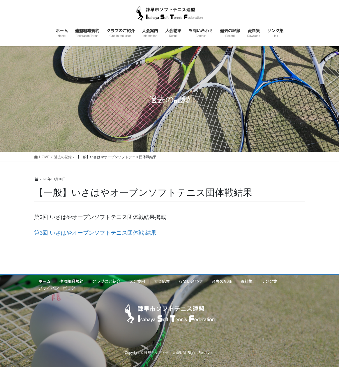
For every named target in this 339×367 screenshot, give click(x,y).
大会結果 (162, 281)
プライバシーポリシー (58, 288)
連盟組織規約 (71, 281)
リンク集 (269, 281)
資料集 (246, 281)
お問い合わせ (191, 281)
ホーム (44, 281)
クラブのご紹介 (106, 281)
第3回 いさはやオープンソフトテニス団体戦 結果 (95, 233)
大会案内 (137, 281)
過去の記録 (221, 281)
